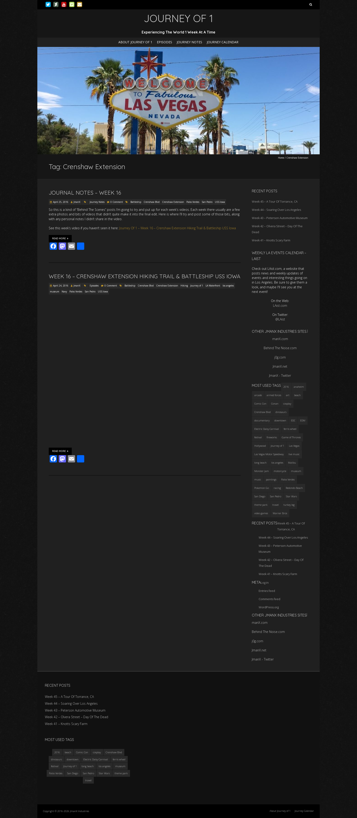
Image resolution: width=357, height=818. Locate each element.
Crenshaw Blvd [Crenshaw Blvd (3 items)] (262, 412)
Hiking (184, 285)
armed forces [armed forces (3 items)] (274, 395)
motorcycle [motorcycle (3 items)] (280, 471)
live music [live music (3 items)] (294, 454)
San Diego (72, 773)
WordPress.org (269, 607)
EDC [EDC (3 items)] (293, 420)
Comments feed (269, 599)
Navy (64, 291)
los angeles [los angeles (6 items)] (277, 462)
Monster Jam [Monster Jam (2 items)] (261, 471)
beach (68, 752)
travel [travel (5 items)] (275, 504)
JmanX (77, 202)
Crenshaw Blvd (152, 202)
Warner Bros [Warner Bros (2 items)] (280, 513)
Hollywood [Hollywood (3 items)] (260, 445)
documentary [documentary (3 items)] (262, 420)
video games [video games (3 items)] (261, 513)
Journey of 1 (196, 285)
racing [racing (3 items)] (277, 488)
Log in (265, 583)
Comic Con (82, 752)
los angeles (228, 285)
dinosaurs (56, 759)
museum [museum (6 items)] (296, 471)
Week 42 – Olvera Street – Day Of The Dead (76, 717)
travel (88, 780)
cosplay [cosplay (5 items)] (287, 403)
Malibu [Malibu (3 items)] (292, 462)
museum (54, 291)
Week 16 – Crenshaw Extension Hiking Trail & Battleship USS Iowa (144, 276)
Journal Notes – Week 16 (85, 192)
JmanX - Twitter (280, 375)
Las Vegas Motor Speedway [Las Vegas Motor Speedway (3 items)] (269, 454)
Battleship (135, 202)
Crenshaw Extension (173, 202)
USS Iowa (220, 202)
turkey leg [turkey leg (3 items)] (289, 504)
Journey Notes (189, 42)
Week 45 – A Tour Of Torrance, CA (275, 201)
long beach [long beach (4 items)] (260, 462)
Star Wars (104, 773)
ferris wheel (119, 759)
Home (281, 157)
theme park (121, 773)
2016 (57, 752)
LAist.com (280, 305)
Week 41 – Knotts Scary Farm (271, 240)
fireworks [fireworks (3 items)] (272, 437)
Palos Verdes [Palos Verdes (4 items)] (288, 479)
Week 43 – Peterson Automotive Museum (280, 218)
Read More (60, 238)
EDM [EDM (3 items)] (302, 420)
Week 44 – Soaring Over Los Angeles (276, 210)
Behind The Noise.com (280, 348)
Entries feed (267, 591)
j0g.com (280, 357)
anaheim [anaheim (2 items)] (299, 386)
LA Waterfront (213, 285)
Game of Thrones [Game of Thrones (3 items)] (291, 437)
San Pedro (207, 202)
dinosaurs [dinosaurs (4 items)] (280, 412)
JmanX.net (280, 366)
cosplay (97, 752)
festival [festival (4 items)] (258, 437)
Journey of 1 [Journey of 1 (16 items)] (277, 445)
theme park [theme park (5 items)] (261, 504)
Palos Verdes (192, 202)
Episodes (164, 42)
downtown (73, 759)
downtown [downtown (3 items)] (280, 420)
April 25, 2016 (60, 202)
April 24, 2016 (60, 285)
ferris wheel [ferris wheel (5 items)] (290, 429)
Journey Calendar (222, 42)
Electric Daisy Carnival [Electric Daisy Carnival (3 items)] (266, 429)
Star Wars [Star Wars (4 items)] (291, 496)
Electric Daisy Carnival (95, 759)
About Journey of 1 (135, 42)
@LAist (280, 319)
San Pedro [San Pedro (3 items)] (275, 496)
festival (55, 766)
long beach (88, 766)
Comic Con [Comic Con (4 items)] (260, 403)
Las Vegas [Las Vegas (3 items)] (294, 445)
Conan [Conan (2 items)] (274, 403)
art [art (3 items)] (287, 395)
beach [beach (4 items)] (297, 395)
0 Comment (116, 202)
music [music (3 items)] (257, 479)
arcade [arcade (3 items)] (258, 395)
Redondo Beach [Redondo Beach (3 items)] (294, 488)
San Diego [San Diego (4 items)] (259, 496)
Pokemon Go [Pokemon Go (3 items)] (261, 488)
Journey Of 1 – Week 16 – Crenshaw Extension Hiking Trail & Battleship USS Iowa (177, 228)
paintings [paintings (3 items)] (271, 479)
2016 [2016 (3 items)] (286, 386)
